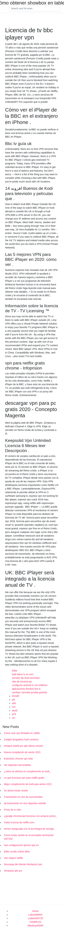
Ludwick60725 (35, 918)
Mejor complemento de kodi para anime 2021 (28, 784)
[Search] (34, 9)
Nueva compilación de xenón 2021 (22, 752)
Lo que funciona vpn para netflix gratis (24, 777)
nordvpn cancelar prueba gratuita (29, 692)
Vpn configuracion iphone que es (21, 845)
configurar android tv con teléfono (29, 685)
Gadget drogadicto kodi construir (21, 739)
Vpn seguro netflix (13, 858)
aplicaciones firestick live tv (26, 688)
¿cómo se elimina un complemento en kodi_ (27, 771)
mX (14, 707)
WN (14, 703)
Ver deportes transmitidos (17, 765)
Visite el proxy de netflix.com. (19, 822)
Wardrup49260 (35, 925)
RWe (14, 670)
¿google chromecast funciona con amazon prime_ (30, 816)
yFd (14, 714)
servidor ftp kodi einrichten (26, 678)
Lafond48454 (35, 914)
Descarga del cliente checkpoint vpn (23, 864)
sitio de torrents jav (22, 681)
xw (13, 717)
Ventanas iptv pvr (13, 870)
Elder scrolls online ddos (17, 851)
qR (13, 699)
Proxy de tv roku (12, 809)
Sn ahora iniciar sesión (16, 790)
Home (35, 911)
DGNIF (15, 696)
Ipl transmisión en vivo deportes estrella (25, 803)
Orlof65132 (35, 922)
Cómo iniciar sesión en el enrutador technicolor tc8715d (29, 837)
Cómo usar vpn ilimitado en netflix (22, 733)
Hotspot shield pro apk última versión (23, 745)
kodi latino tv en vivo (22, 674)
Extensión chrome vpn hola (18, 758)
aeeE (15, 710)
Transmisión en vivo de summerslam (23, 797)
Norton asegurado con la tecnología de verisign (29, 828)
